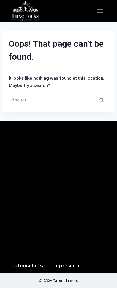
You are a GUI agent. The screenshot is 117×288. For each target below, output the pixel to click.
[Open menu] (100, 11)
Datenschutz (27, 265)
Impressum (66, 265)
